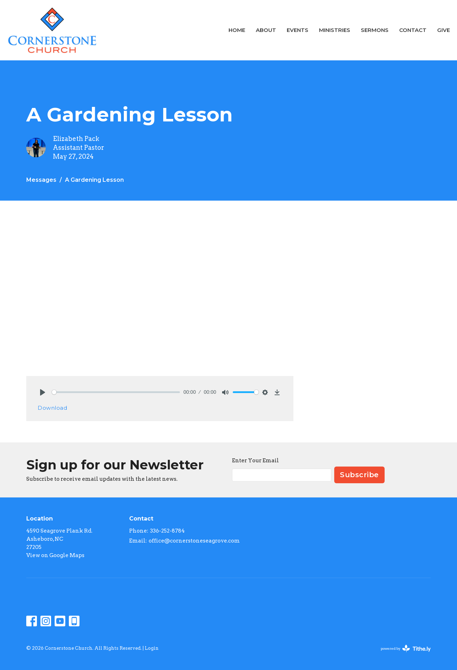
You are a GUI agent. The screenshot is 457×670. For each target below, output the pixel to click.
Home (236, 30)
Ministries (334, 30)
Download (52, 407)
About (266, 30)
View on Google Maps (55, 555)
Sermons (375, 30)
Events (297, 30)
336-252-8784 (167, 531)
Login (152, 648)
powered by (406, 648)
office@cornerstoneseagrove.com (194, 541)
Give (443, 30)
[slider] (116, 392)
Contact (412, 30)
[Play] (42, 392)
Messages (41, 179)
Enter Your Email (255, 460)
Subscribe (359, 474)
